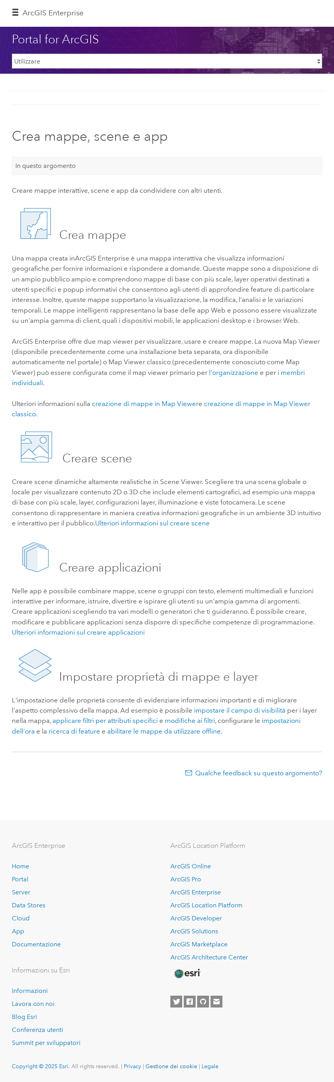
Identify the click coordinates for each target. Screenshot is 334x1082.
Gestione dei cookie (171, 1066)
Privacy (132, 1066)
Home (20, 866)
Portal (20, 879)
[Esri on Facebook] (190, 1002)
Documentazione (36, 944)
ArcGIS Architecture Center (209, 957)
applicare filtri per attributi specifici (105, 720)
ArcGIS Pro (185, 879)
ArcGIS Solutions (194, 931)
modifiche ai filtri (190, 720)
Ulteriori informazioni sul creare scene (152, 523)
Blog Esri (24, 1017)
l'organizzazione (233, 372)
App (18, 931)
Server (21, 892)
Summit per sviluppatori (46, 1043)
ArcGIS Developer (196, 918)
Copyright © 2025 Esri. (41, 1066)
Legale (210, 1066)
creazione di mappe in (145, 404)
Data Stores (28, 905)
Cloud (21, 918)
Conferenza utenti (37, 1030)
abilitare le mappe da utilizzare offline (164, 731)
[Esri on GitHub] (203, 1002)
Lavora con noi (33, 1004)
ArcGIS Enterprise (53, 12)
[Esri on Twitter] (176, 1002)
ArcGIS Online (190, 866)
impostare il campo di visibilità (239, 710)
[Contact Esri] (216, 1002)
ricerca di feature (74, 731)
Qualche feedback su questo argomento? (258, 773)
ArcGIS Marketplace (199, 944)
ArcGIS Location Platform (206, 905)
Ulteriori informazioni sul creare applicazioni (78, 632)
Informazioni (30, 990)
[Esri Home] (187, 974)
